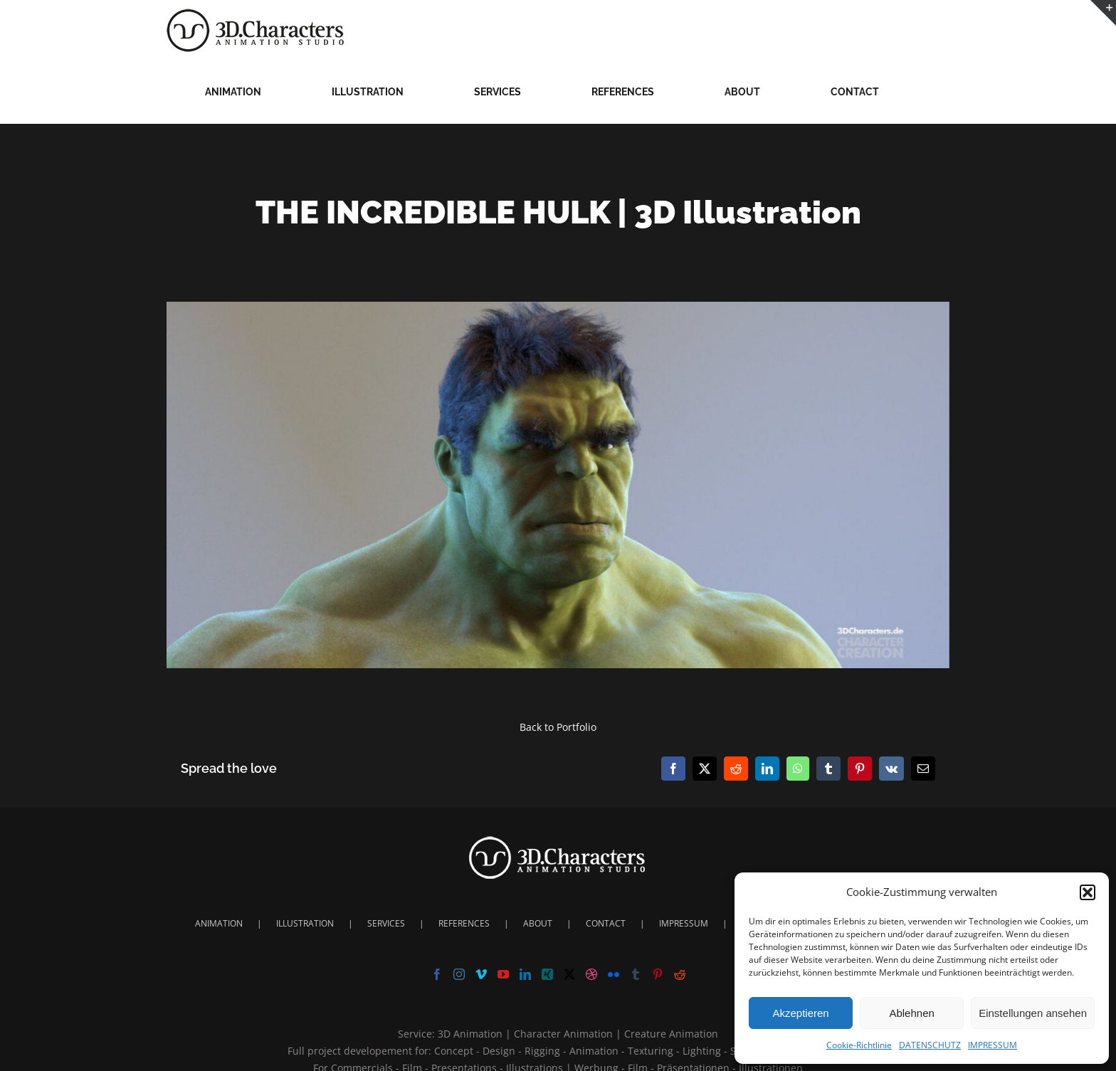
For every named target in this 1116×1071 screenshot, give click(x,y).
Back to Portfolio (558, 727)
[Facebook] (437, 974)
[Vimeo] (481, 974)
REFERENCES (464, 923)
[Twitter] (569, 974)
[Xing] (547, 974)
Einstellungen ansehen (1033, 1013)
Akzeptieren (800, 1013)
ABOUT (537, 923)
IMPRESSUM (992, 1045)
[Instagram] (459, 974)
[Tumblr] (635, 974)
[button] (1087, 892)
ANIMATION (219, 923)
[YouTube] (503, 974)
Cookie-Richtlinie (859, 1045)
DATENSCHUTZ (930, 1045)
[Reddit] (679, 974)
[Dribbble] (591, 974)
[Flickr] (613, 974)
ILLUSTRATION (305, 923)
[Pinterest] (657, 974)
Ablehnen (911, 1013)
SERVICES (386, 923)
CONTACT (606, 923)
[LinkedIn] (525, 974)
